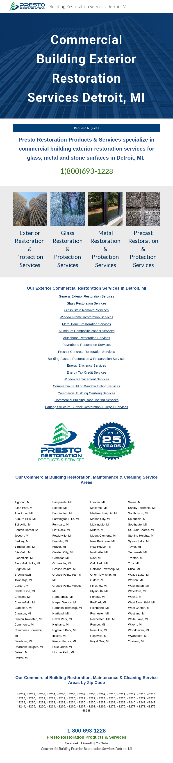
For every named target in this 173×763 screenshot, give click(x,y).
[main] (86, 65)
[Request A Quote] (86, 128)
